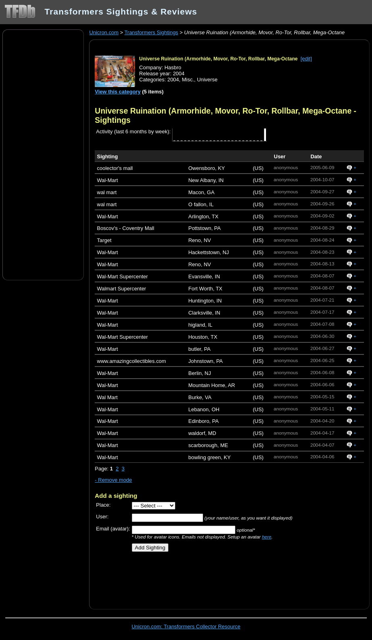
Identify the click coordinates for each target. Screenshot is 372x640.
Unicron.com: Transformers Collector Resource (186, 626)
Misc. (188, 80)
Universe (207, 80)
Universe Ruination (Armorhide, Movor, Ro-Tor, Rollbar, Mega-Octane (218, 59)
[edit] (306, 59)
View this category (118, 92)
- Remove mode (113, 480)
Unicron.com (103, 32)
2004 (173, 80)
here (266, 536)
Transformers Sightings (151, 32)
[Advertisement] (43, 154)
